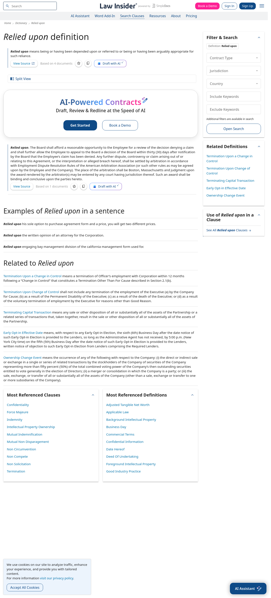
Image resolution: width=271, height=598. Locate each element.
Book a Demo (207, 6)
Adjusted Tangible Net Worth (128, 405)
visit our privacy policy (56, 578)
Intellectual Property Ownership (31, 427)
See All (229, 230)
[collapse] (257, 58)
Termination (16, 471)
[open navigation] (262, 6)
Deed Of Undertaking (122, 456)
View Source (24, 63)
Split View (20, 78)
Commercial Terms (120, 434)
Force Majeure (17, 412)
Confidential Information (125, 441)
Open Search (233, 128)
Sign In (229, 6)
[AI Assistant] (248, 589)
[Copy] (88, 63)
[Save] (78, 63)
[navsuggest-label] (30, 6)
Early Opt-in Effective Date (23, 332)
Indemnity (14, 419)
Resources (157, 16)
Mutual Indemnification (24, 434)
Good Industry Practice (123, 471)
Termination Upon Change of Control (31, 292)
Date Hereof (115, 449)
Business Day (116, 427)
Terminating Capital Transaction (27, 312)
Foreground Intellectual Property (131, 464)
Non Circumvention (21, 449)
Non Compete (17, 456)
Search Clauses (132, 16)
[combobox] (30, 6)
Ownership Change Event (22, 357)
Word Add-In (105, 16)
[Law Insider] (134, 6)
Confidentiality (18, 405)
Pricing (191, 16)
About (176, 16)
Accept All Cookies (24, 587)
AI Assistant (80, 16)
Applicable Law (117, 412)
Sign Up (247, 6)
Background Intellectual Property (131, 419)
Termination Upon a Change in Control (32, 276)
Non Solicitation (19, 464)
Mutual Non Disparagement (28, 441)
